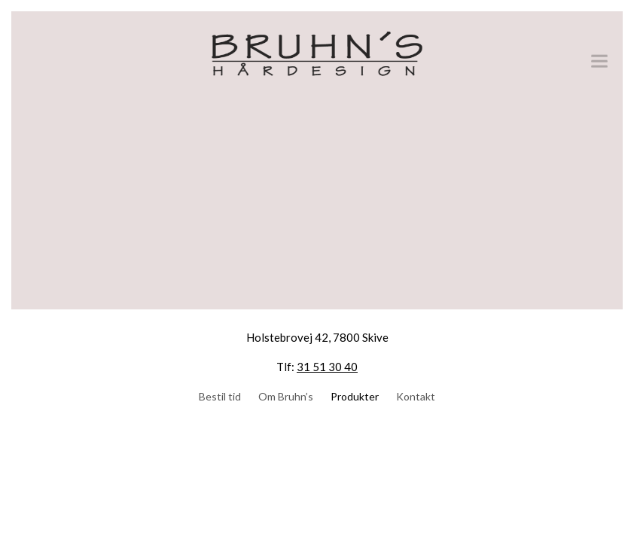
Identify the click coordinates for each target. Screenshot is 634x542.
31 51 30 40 (327, 366)
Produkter (355, 396)
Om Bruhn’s (285, 396)
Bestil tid (220, 396)
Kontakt (415, 396)
